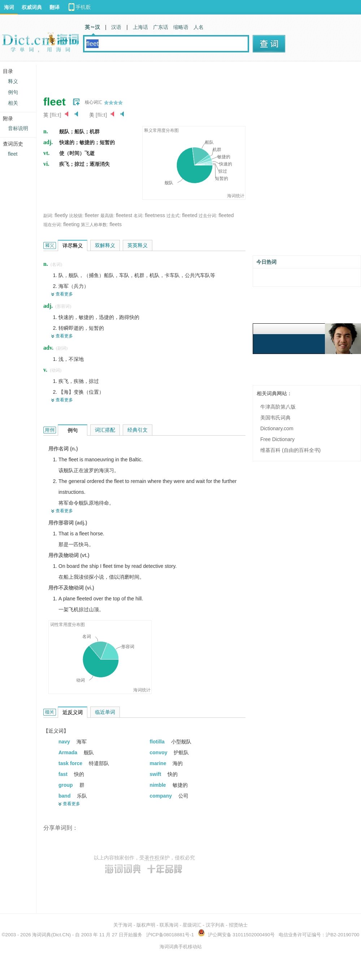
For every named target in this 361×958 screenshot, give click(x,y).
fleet (12, 154)
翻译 (54, 7)
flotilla (158, 742)
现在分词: (52, 224)
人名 (198, 27)
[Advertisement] (135, 76)
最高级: (107, 215)
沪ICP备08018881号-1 (170, 934)
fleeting (71, 224)
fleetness (155, 215)
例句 (13, 92)
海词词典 (41, 934)
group (66, 785)
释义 (13, 81)
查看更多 (64, 294)
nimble (159, 785)
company (161, 796)
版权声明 (145, 925)
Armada (68, 752)
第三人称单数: (94, 224)
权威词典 (32, 7)
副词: (48, 215)
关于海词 (122, 925)
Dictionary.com (276, 428)
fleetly (61, 215)
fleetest (124, 215)
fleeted (189, 215)
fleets (116, 224)
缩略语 (180, 27)
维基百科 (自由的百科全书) (290, 450)
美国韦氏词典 (275, 417)
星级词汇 (192, 925)
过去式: (173, 215)
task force (71, 763)
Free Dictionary (277, 439)
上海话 (140, 27)
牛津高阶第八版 (278, 407)
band (65, 796)
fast (63, 774)
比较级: (76, 215)
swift (156, 774)
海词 (9, 7)
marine (159, 763)
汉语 (116, 27)
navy (64, 742)
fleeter (92, 215)
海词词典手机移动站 (181, 946)
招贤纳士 (238, 925)
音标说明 (18, 128)
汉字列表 (215, 925)
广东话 (160, 27)
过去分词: (208, 215)
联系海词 (169, 925)
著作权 (152, 857)
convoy (159, 752)
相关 (13, 103)
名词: (138, 215)
